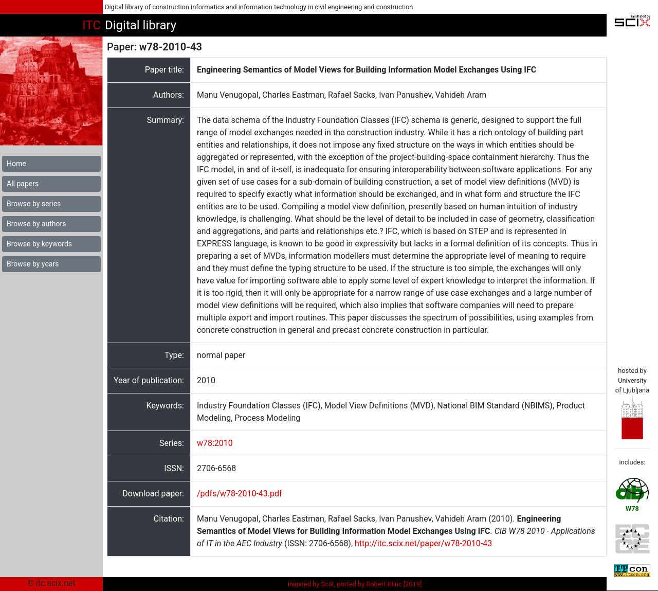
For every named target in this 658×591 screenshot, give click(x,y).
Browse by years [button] (33, 264)
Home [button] (16, 163)
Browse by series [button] (34, 204)
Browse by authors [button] (36, 224)
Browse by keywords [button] (39, 244)
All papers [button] (23, 184)
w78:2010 (215, 443)
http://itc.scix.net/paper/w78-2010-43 (423, 543)
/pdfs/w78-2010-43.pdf (239, 493)
